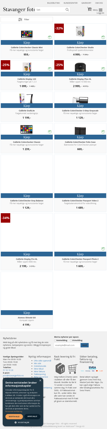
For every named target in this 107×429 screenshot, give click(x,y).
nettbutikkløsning (49, 426)
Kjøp (26, 42)
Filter (26, 19)
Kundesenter (70, 3)
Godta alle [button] (14, 416)
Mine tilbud (38, 368)
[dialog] (23, 402)
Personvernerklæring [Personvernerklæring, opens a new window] (13, 411)
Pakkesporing (40, 374)
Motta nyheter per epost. (66, 337)
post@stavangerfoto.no (13, 375)
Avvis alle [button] (32, 416)
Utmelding (77, 340)
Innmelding (61, 340)
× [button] (40, 381)
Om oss (99, 3)
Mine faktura (39, 371)
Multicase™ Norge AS (75, 426)
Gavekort (86, 3)
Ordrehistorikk (40, 366)
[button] (22, 422)
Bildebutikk (53, 3)
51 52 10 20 (8, 370)
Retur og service (41, 377)
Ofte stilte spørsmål (42, 360)
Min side (37, 363)
